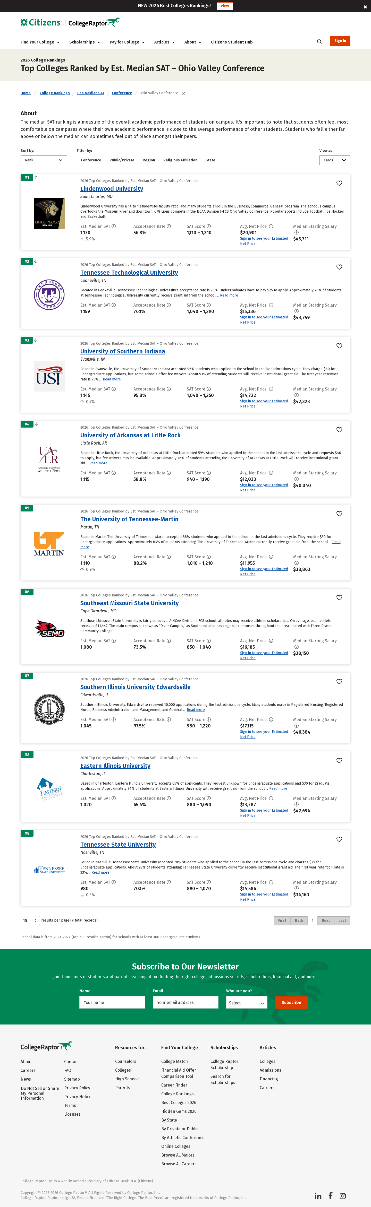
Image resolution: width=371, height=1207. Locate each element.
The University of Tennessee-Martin (129, 519)
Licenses (72, 1114)
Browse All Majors (178, 1155)
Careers (28, 1070)
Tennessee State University (118, 844)
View (225, 6)
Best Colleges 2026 (178, 1102)
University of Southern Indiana (122, 351)
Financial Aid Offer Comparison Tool (178, 1073)
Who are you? (239, 990)
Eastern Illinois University (115, 765)
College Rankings (55, 93)
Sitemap (72, 1079)
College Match (174, 1061)
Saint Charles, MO (96, 196)
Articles (164, 42)
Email (158, 990)
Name (85, 990)
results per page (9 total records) (59, 920)
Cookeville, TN (93, 280)
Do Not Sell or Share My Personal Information (40, 1093)
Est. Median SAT (90, 93)
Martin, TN (89, 527)
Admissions (270, 1070)
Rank (29, 160)
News (26, 1079)
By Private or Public (179, 1128)
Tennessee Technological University (129, 272)
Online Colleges (175, 1146)
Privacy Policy (77, 1088)
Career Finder (174, 1085)
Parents (122, 1087)
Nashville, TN (92, 852)
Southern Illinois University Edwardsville (135, 687)
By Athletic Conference (183, 1137)
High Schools (127, 1078)
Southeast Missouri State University (129, 603)
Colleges (123, 1070)
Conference (122, 93)
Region (149, 160)
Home (26, 93)
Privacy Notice (77, 1096)
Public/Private (121, 160)
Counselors (125, 1061)
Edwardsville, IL (94, 694)
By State (169, 1120)
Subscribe (291, 1002)
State (210, 160)
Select (235, 1003)
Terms (70, 1105)
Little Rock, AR (93, 443)
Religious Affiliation (180, 160)
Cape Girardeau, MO (98, 611)
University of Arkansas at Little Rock (130, 435)
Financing (269, 1078)
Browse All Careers (179, 1163)
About (192, 42)
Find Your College (40, 42)
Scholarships (84, 42)
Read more (229, 295)
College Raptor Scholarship (224, 1064)
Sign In (340, 41)
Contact (71, 1061)
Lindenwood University (111, 188)
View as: (326, 151)
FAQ (67, 1070)
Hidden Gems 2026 (179, 1111)
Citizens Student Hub (232, 42)
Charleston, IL (93, 773)
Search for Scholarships (222, 1079)
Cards (328, 160)
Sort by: (27, 151)
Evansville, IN (92, 359)
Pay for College (127, 42)
